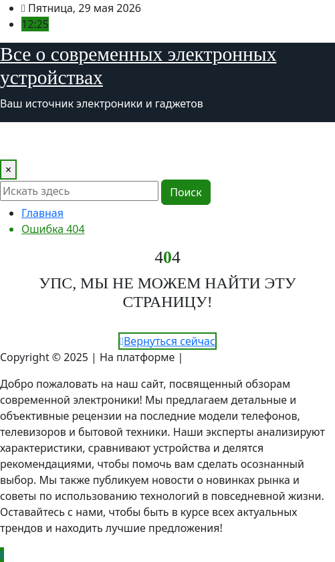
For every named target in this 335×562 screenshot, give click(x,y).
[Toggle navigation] (18, 140)
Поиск (186, 192)
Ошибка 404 (53, 229)
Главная (42, 213)
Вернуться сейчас (167, 341)
